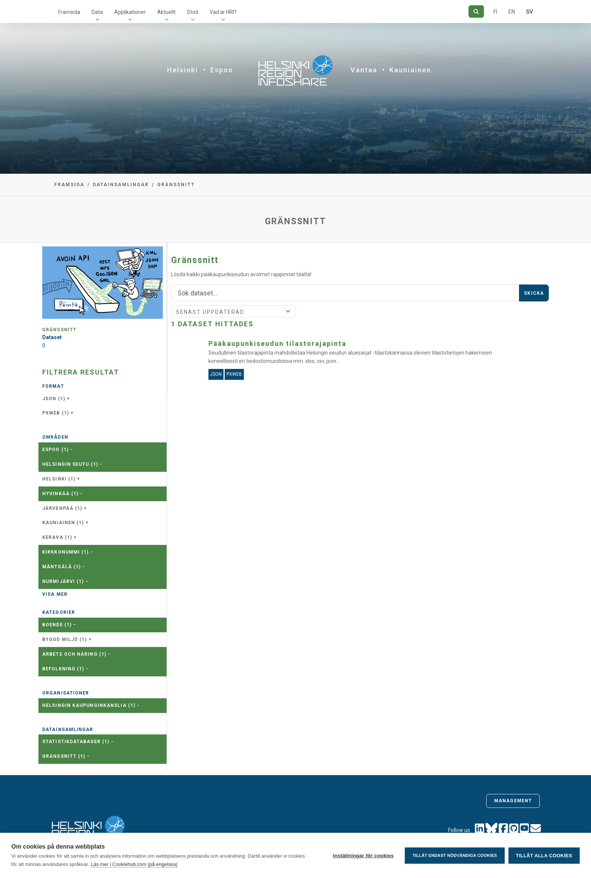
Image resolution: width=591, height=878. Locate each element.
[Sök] (476, 11)
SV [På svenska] (529, 12)
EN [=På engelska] (511, 12)
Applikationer (130, 12)
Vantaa (364, 70)
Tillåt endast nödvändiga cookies (454, 855)
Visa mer (54, 594)
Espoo (221, 70)
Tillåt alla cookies (544, 855)
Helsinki (182, 70)
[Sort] (233, 311)
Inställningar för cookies (363, 855)
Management (513, 800)
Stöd (192, 12)
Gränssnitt (176, 184)
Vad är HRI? (223, 12)
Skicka (534, 293)
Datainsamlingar (121, 184)
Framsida (69, 12)
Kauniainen (410, 70)
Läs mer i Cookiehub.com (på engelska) (134, 864)
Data (97, 12)
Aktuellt (166, 12)
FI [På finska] (495, 12)
